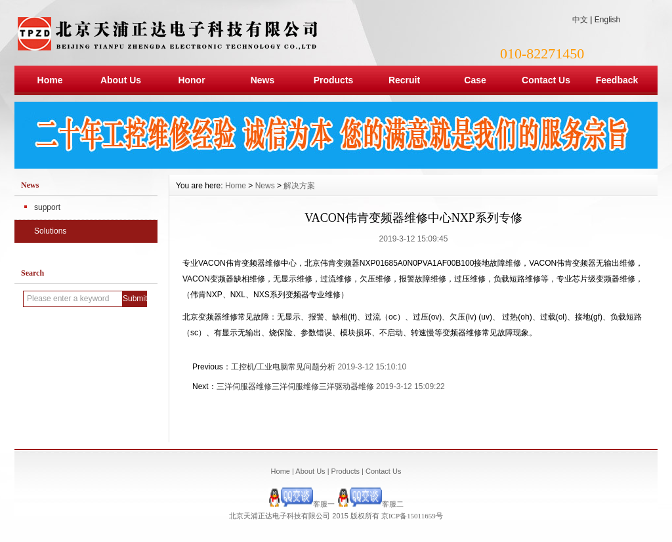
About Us (120, 80)
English (607, 19)
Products (334, 80)
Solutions (50, 231)
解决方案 (299, 185)
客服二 (370, 504)
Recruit (404, 80)
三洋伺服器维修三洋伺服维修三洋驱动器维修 (295, 386)
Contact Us (546, 80)
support (47, 207)
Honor (191, 80)
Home (50, 80)
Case (475, 80)
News (263, 80)
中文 (580, 19)
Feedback (617, 80)
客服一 (301, 504)
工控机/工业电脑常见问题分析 (283, 366)
